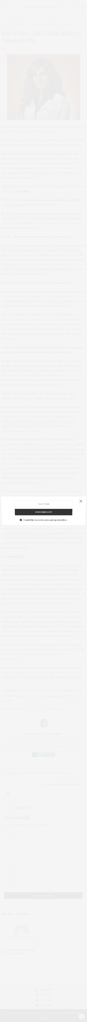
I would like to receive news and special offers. (45, 516)
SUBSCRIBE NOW (43, 509)
